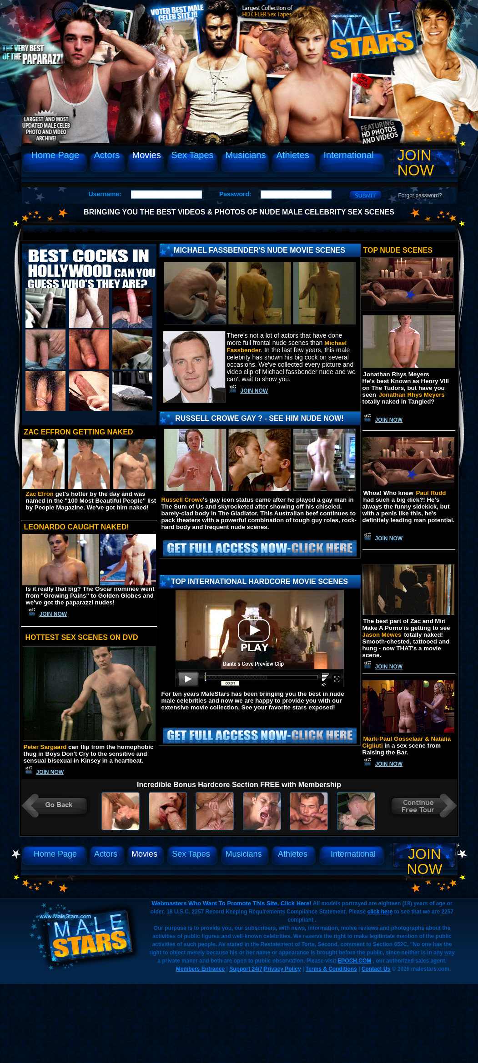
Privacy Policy (282, 969)
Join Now (415, 163)
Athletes (293, 155)
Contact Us (376, 969)
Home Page (55, 155)
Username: (105, 194)
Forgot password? (420, 195)
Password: (235, 194)
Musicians (246, 155)
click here (379, 911)
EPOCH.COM (354, 961)
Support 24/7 (245, 969)
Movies (146, 155)
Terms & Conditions (331, 969)
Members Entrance (200, 969)
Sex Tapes (192, 155)
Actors (107, 155)
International (349, 155)
